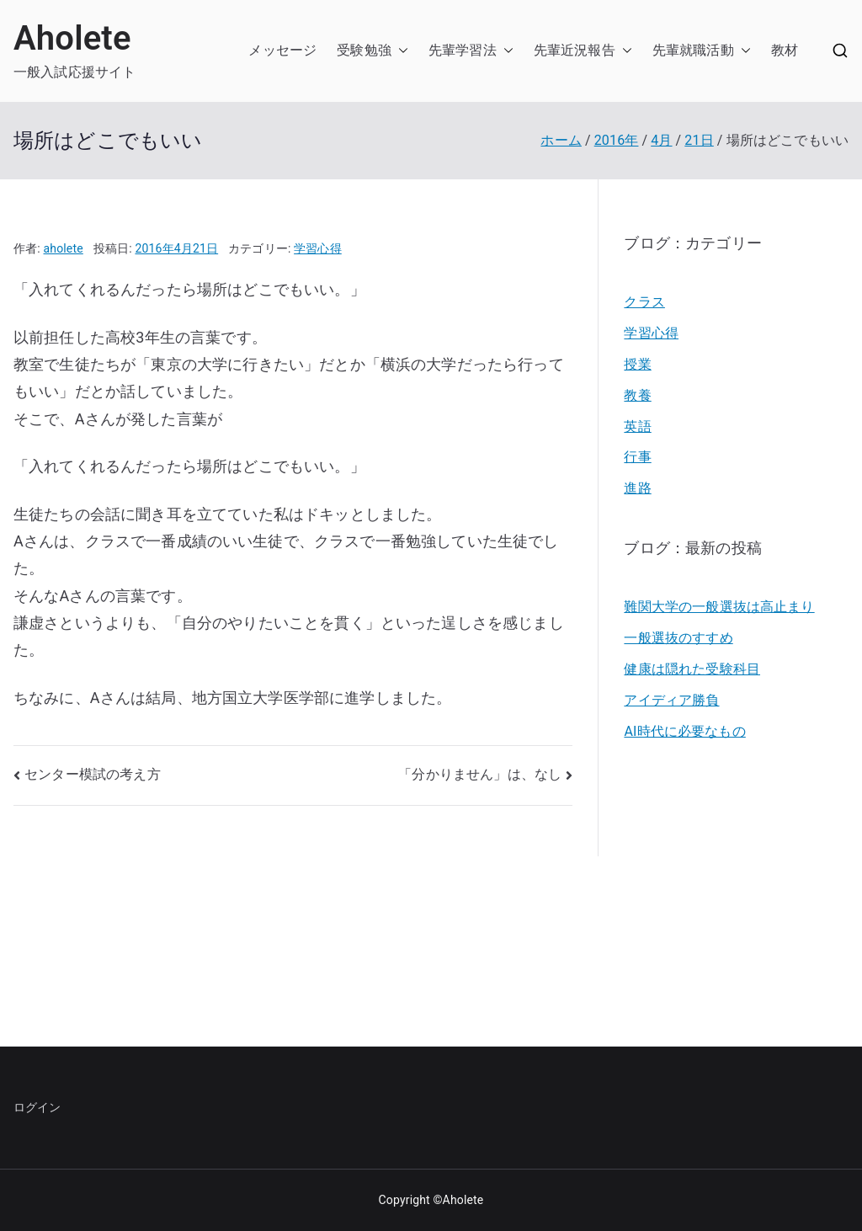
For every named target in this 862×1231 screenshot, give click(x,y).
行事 (637, 457)
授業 (637, 364)
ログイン (37, 1107)
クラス (644, 302)
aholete (63, 248)
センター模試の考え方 (92, 774)
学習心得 (318, 248)
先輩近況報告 (574, 50)
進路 (637, 488)
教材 (784, 50)
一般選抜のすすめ (678, 638)
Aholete (72, 38)
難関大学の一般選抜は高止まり (719, 607)
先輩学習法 (462, 50)
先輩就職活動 (693, 50)
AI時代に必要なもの (684, 731)
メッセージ (282, 50)
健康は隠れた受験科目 (692, 669)
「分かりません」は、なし (479, 774)
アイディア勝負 (671, 700)
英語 (637, 426)
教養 (637, 395)
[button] (399, 51)
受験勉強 (364, 50)
